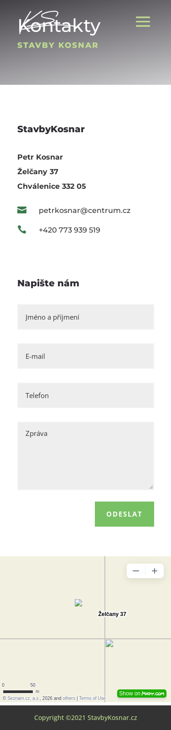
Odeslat (124, 513)
